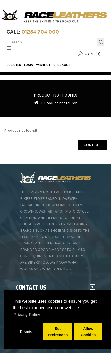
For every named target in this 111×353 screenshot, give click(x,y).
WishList (43, 65)
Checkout (61, 65)
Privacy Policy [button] (27, 315)
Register (14, 65)
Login (28, 65)
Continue (93, 145)
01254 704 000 (40, 32)
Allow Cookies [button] (88, 331)
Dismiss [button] (27, 332)
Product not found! (60, 103)
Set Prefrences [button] (58, 331)
